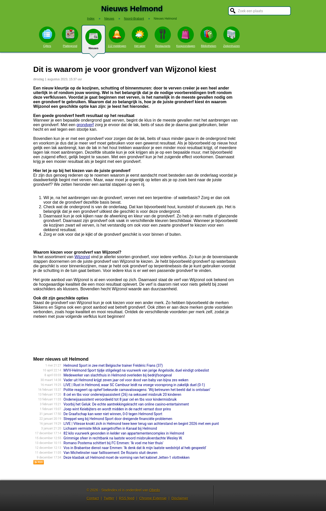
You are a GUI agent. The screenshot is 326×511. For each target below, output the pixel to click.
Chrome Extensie (152, 498)
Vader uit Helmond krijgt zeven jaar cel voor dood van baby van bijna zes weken (125, 380)
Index (90, 18)
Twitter (109, 498)
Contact (93, 498)
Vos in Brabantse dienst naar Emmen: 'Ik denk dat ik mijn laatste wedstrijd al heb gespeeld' (134, 448)
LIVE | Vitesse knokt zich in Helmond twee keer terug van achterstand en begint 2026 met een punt (141, 424)
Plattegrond (70, 37)
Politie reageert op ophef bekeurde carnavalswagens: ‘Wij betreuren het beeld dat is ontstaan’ (136, 390)
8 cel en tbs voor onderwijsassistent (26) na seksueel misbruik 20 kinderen (122, 394)
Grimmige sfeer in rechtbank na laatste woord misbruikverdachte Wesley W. (123, 438)
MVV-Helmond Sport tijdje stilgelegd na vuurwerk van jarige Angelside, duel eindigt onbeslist (136, 370)
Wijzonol (82, 257)
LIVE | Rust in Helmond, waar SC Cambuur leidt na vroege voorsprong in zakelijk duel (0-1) (134, 385)
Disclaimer (179, 498)
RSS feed (126, 498)
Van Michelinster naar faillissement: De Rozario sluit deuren (110, 453)
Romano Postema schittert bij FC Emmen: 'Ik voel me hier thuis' (113, 443)
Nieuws (93, 41)
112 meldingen (117, 37)
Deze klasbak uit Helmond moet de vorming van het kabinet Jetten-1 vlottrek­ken (126, 457)
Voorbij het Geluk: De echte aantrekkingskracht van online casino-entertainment (126, 404)
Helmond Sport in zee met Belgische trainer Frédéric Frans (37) (113, 365)
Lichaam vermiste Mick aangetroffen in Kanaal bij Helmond (110, 428)
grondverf (85, 125)
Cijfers (47, 37)
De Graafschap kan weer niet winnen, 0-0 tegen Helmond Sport (112, 414)
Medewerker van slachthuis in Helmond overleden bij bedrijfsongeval (117, 375)
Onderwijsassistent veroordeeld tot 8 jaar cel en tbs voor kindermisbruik (119, 399)
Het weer (140, 37)
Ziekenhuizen (231, 37)
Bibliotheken (208, 37)
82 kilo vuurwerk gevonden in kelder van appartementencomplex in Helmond (123, 433)
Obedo (154, 490)
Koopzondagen (185, 37)
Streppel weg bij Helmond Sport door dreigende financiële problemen (117, 419)
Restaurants (163, 37)
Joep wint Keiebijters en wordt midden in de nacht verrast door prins (117, 409)
